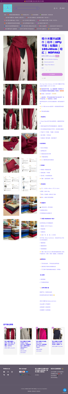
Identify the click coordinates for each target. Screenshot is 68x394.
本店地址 (37, 375)
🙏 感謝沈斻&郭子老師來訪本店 (55, 26)
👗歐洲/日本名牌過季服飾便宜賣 (11, 26)
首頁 (5, 14)
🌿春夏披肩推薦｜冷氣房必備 (46, 14)
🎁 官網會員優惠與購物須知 (14, 14)
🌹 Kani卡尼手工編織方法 (40, 28)
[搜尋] (37, 8)
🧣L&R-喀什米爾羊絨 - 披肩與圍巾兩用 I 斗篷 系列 (37, 17)
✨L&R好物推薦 (34, 14)
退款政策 (38, 391)
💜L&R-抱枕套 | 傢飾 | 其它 (42, 23)
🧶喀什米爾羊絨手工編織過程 (10, 28)
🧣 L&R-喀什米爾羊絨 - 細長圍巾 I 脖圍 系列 (14, 17)
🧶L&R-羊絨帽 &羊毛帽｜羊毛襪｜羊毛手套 (47, 20)
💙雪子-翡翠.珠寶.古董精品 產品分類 (28, 26)
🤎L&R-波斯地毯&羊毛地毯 (27, 23)
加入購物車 (52, 74)
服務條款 (29, 391)
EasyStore (45, 388)
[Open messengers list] (64, 390)
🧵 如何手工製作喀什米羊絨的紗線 (26, 28)
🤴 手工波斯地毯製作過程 (53, 28)
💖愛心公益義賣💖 (43, 26)
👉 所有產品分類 (25, 14)
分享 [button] (44, 78)
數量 (43, 67)
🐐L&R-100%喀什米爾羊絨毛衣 (28, 20)
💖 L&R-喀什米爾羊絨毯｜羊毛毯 (11, 20)
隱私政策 (34, 391)
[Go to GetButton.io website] (65, 392)
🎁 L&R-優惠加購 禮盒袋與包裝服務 (12, 23)
